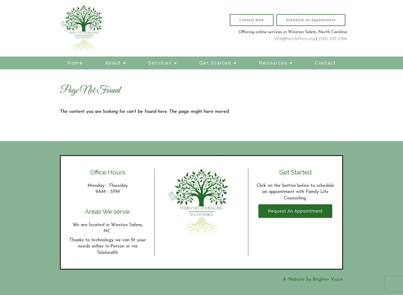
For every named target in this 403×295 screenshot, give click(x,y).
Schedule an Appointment (311, 20)
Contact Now (251, 20)
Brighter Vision (328, 279)
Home (75, 63)
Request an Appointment (295, 211)
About (113, 63)
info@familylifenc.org (294, 39)
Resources (273, 63)
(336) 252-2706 (333, 39)
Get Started (215, 63)
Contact (325, 63)
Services (160, 63)
